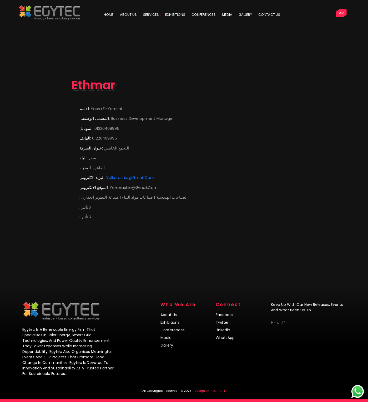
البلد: (83, 158)
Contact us (269, 14)
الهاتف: (85, 138)
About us (168, 314)
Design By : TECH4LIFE (210, 391)
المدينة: (85, 168)
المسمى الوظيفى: (94, 118)
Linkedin (223, 330)
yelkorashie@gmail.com (130, 177)
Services (151, 14)
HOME (109, 14)
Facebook (225, 314)
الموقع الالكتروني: (94, 187)
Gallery (245, 14)
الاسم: (84, 108)
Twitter (222, 322)
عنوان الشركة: (91, 148)
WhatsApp (225, 337)
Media (227, 14)
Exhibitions (175, 14)
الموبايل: (86, 128)
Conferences (203, 14)
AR (341, 13)
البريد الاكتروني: (92, 177)
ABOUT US (128, 14)
